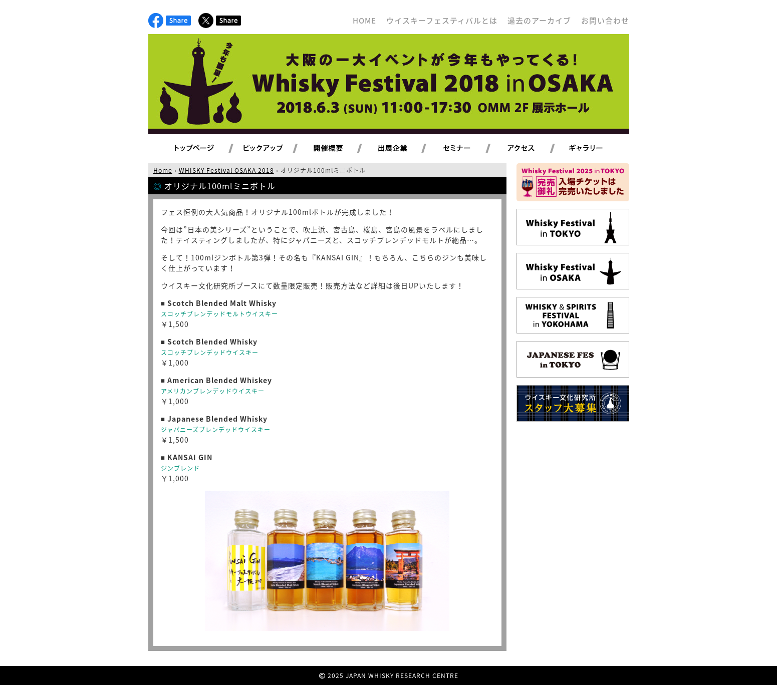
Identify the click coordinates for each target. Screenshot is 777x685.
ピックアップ (275, 148)
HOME (364, 20)
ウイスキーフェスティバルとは (441, 20)
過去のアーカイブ (539, 20)
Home (162, 170)
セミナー (468, 148)
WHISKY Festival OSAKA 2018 (226, 170)
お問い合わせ (605, 20)
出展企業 (404, 148)
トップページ (195, 148)
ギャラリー (597, 148)
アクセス (533, 148)
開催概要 (340, 148)
